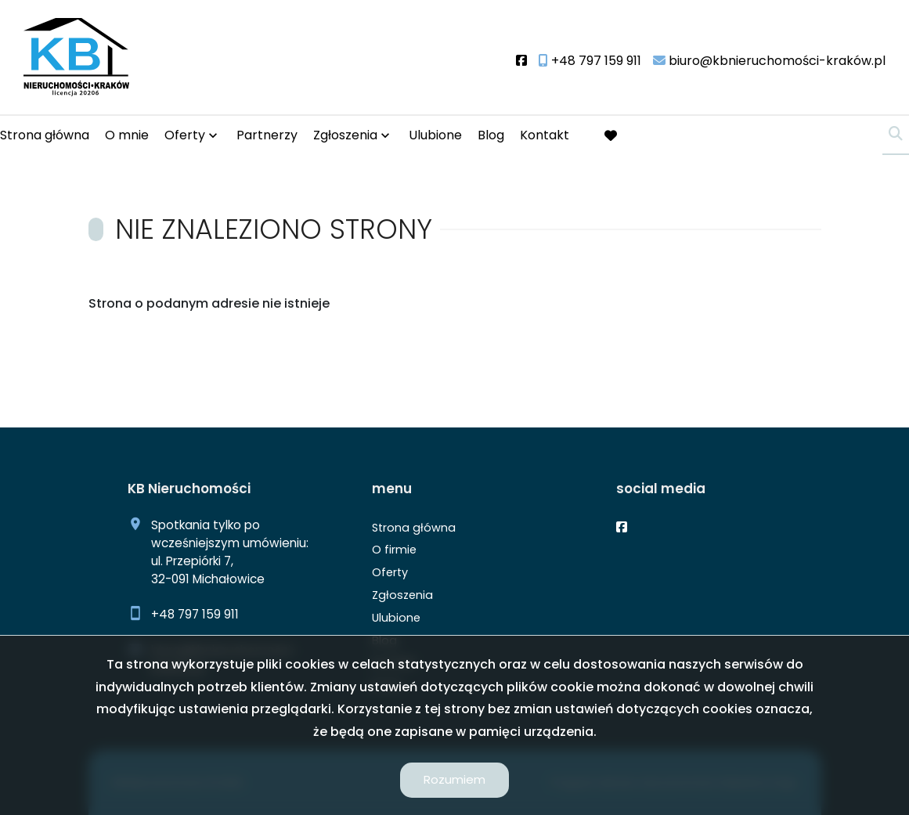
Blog (491, 135)
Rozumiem (454, 779)
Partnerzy (267, 135)
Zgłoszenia (345, 135)
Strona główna (44, 135)
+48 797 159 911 (195, 614)
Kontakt (544, 135)
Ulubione (435, 135)
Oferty (184, 135)
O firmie (394, 549)
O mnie (127, 135)
